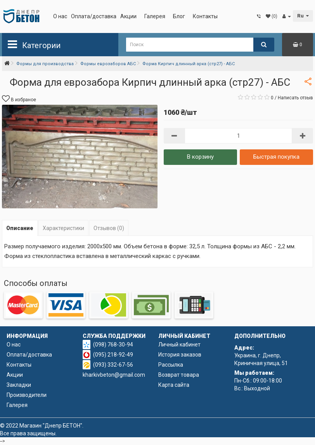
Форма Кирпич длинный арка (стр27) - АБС (188, 63)
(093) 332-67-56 (113, 365)
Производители (27, 395)
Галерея (154, 16)
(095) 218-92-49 (113, 354)
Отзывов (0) (108, 228)
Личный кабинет (179, 344)
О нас (60, 16)
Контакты (205, 16)
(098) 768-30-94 (113, 344)
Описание (19, 228)
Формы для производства (45, 63)
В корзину (200, 156)
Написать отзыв (295, 97)
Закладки (19, 385)
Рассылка (170, 365)
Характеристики (63, 228)
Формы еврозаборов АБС (108, 63)
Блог (179, 16)
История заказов (179, 354)
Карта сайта (173, 385)
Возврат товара (178, 375)
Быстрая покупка (276, 156)
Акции (128, 16)
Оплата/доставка (93, 16)
